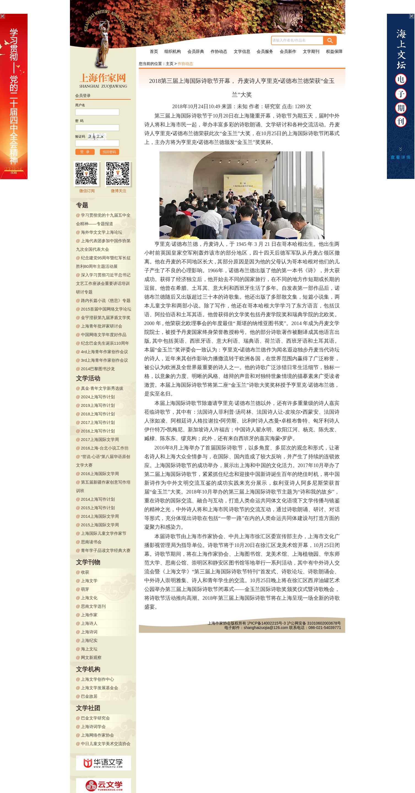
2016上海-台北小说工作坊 (105, 448)
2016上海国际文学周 (100, 473)
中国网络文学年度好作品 (103, 334)
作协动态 (219, 51)
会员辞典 (196, 51)
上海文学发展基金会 (99, 687)
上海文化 (89, 597)
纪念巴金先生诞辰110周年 (105, 343)
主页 (169, 63)
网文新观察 (91, 657)
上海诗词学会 (93, 726)
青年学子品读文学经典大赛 (106, 550)
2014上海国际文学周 (100, 516)
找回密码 (109, 152)
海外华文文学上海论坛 (101, 232)
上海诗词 (89, 632)
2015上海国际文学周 (100, 524)
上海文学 (89, 580)
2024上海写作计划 (98, 396)
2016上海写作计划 (98, 431)
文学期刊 (311, 51)
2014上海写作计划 (98, 499)
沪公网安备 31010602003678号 (314, 623)
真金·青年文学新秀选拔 (102, 388)
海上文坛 (89, 649)
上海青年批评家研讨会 (101, 326)
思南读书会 (91, 541)
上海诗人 (89, 623)
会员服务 (265, 51)
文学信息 (242, 51)
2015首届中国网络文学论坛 (106, 309)
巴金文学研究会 (95, 718)
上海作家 (89, 614)
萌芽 (85, 589)
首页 (154, 51)
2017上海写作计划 (98, 422)
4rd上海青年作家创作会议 (104, 351)
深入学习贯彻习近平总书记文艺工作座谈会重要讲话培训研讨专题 (103, 283)
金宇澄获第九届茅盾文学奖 (106, 317)
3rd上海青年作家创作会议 (104, 360)
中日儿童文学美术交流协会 (106, 743)
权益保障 (334, 51)
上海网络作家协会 (97, 735)
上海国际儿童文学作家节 (103, 533)
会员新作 (288, 51)
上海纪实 (89, 640)
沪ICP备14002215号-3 (266, 623)
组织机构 (172, 51)
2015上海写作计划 (98, 507)
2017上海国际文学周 (100, 439)
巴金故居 (89, 696)
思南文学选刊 (93, 606)
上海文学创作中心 (97, 679)
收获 (85, 572)
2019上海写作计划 (98, 405)
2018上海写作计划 (98, 414)
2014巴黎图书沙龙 (98, 368)
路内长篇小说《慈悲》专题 (106, 300)
